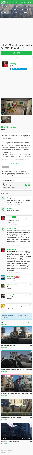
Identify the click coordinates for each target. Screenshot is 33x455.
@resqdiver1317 (12, 251)
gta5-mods (10, 197)
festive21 (10, 208)
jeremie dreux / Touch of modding (15, 324)
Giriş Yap (26, 315)
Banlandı (17, 276)
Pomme (9, 217)
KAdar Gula (10, 276)
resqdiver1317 (11, 228)
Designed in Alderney (6, 450)
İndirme (6, 127)
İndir (16, 53)
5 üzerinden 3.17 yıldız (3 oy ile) (8, 131)
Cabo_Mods (10, 295)
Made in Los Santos (6, 452)
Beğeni (14, 127)
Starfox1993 (10, 305)
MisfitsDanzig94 (12, 285)
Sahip (14, 217)
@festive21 (10, 219)
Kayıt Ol (6, 317)
